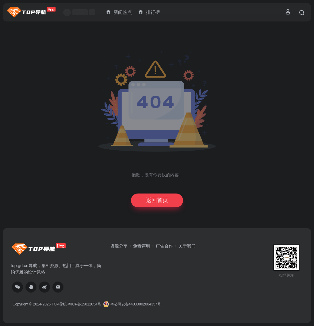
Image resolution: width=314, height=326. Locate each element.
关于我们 (187, 246)
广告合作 (164, 246)
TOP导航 (59, 304)
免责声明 (141, 246)
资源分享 (119, 246)
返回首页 (157, 200)
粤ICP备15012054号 (84, 304)
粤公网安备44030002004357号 (132, 304)
